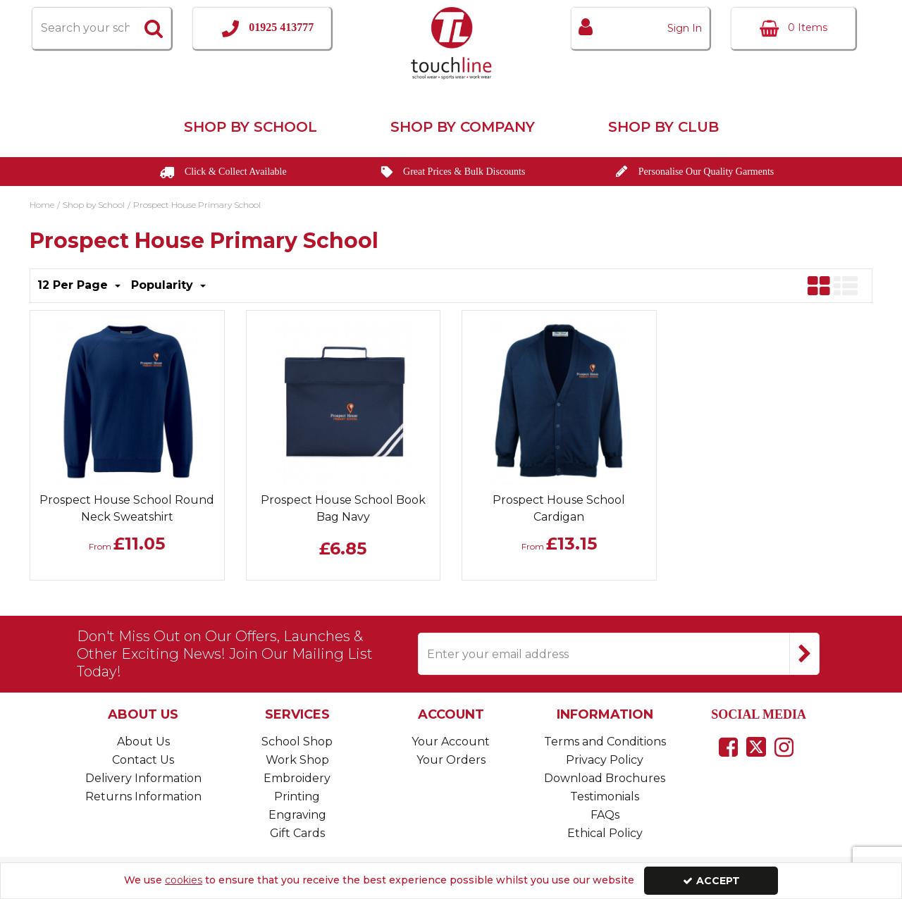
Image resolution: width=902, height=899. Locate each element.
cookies (183, 880)
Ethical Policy (605, 833)
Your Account (451, 741)
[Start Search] (154, 28)
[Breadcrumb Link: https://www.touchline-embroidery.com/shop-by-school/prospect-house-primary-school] (197, 203)
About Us (143, 741)
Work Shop (297, 760)
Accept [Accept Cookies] (711, 880)
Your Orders (451, 760)
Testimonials (604, 796)
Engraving (297, 815)
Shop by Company (462, 126)
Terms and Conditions (605, 741)
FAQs (605, 815)
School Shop (297, 741)
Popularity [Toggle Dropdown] (164, 285)
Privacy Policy (604, 760)
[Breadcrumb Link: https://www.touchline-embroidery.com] (42, 203)
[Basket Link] (793, 28)
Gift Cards (297, 833)
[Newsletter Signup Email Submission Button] (804, 654)
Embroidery (297, 778)
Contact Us (143, 760)
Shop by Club (663, 126)
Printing (297, 796)
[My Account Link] (640, 28)
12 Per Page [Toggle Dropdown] (74, 285)
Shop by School (250, 126)
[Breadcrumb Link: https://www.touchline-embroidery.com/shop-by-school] (94, 203)
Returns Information (143, 796)
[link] (728, 747)
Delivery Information (143, 778)
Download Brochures (604, 778)
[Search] (84, 28)
